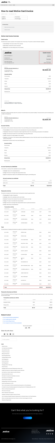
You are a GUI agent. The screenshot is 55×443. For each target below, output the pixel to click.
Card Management (5, 359)
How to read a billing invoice (8, 321)
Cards (14, 5)
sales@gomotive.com (35, 431)
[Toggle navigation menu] (49, 2)
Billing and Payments (5, 353)
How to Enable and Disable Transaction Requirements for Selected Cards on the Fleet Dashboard (19, 396)
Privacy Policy (41, 438)
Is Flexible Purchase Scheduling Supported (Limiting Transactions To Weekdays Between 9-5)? (19, 387)
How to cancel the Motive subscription (10, 317)
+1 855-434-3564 (34, 430)
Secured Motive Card (5, 350)
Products (10, 5)
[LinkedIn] (10, 334)
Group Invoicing (4, 366)
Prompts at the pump (5, 351)
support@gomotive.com (35, 432)
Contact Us (28, 418)
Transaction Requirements (6, 400)
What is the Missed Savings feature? (8, 388)
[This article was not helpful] (29, 328)
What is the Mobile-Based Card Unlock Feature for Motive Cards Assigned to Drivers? (17, 398)
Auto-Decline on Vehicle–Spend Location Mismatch (11, 372)
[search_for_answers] (9, 339)
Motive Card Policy (5, 361)
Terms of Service (35, 438)
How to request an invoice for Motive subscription (12, 322)
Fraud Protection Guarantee (7, 379)
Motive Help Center (4, 5)
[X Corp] (7, 334)
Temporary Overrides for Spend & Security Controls (11, 394)
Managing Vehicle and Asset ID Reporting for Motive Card (12, 368)
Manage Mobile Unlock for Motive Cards (9, 381)
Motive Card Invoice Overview (9, 27)
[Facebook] (4, 334)
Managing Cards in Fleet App (7, 364)
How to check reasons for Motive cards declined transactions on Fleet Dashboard (16, 385)
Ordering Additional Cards (6, 357)
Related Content (7, 29)
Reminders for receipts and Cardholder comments (11, 375)
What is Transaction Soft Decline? (8, 392)
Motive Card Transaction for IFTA (7, 383)
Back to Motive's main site (49, 438)
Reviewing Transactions (6, 355)
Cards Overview (4, 346)
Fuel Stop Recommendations (7, 348)
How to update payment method (9, 319)
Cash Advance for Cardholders (7, 377)
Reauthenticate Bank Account (7, 374)
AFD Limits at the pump (6, 390)
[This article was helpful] (26, 328)
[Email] (13, 334)
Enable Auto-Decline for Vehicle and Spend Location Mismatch (13, 370)
